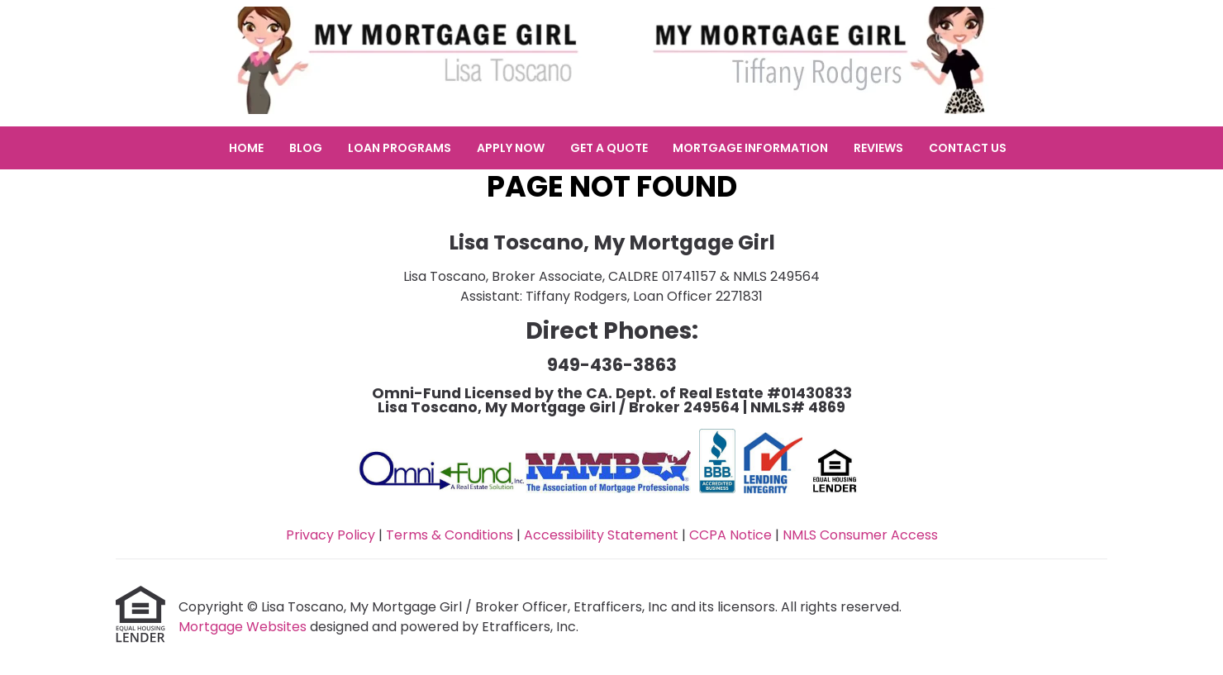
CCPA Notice (730, 534)
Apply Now (511, 148)
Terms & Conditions (449, 534)
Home (246, 148)
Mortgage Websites (244, 626)
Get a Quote (609, 148)
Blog (305, 148)
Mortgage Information (750, 148)
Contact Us (967, 148)
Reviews (878, 148)
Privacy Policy (330, 534)
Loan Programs (399, 148)
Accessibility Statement (601, 534)
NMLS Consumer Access (860, 534)
